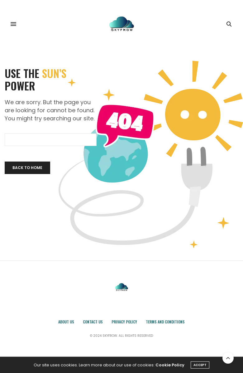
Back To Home (27, 167)
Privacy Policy (124, 321)
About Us (66, 321)
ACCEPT (200, 365)
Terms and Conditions (165, 321)
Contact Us (93, 321)
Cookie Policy (169, 366)
